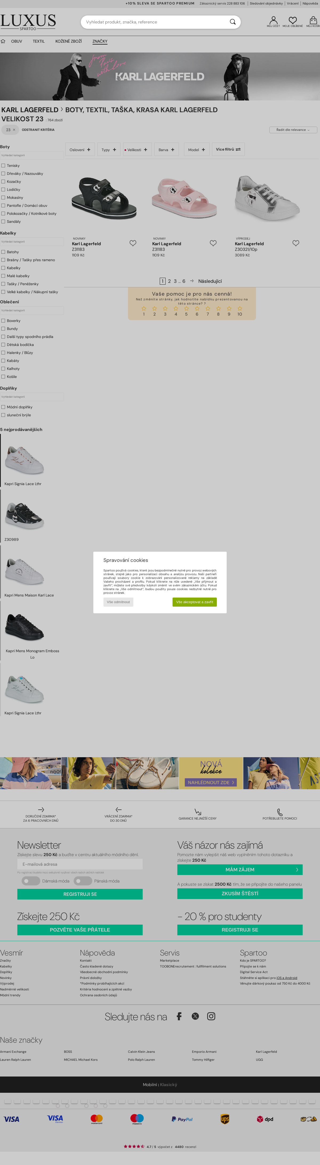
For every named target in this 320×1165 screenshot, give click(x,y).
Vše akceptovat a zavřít (194, 602)
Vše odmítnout (118, 602)
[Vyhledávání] (232, 22)
